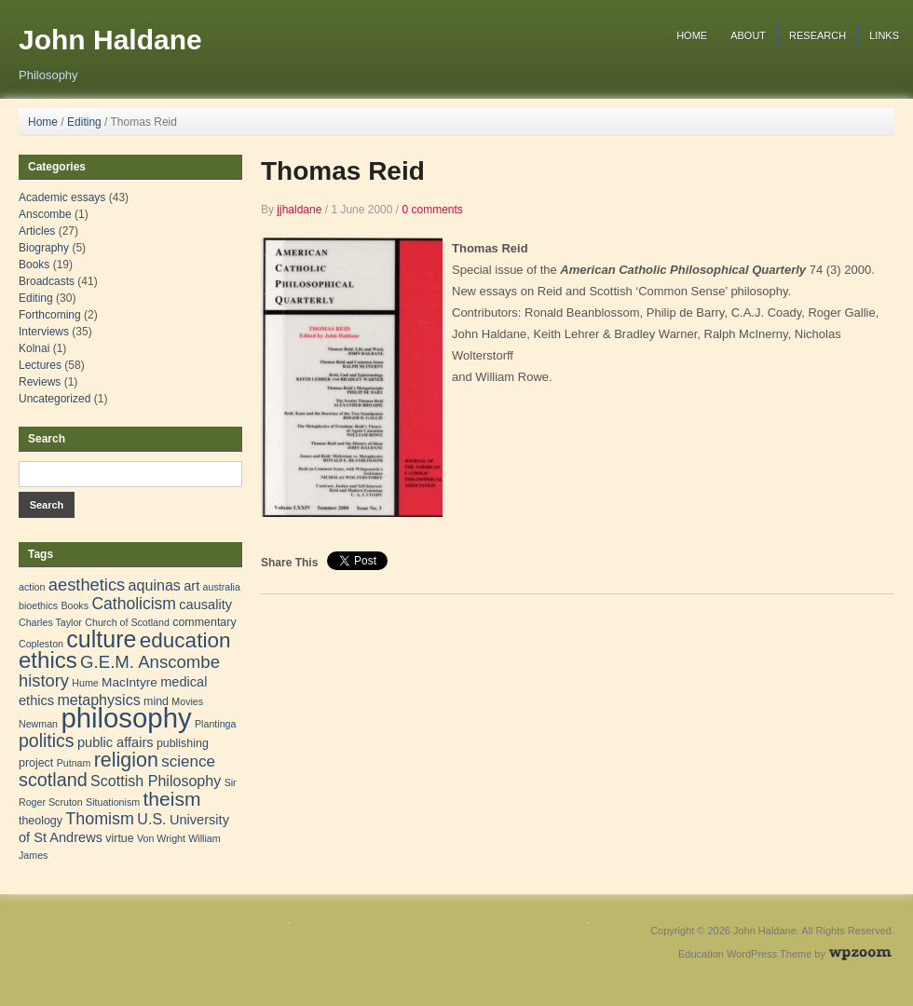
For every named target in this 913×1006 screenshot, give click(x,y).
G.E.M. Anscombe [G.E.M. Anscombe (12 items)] (150, 662)
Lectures (40, 365)
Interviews (44, 331)
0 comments (432, 209)
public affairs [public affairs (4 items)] (115, 742)
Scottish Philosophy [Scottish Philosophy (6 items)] (155, 780)
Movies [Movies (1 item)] (187, 701)
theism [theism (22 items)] (171, 798)
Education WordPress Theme (744, 953)
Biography (44, 247)
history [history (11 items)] (44, 680)
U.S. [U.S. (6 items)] (151, 818)
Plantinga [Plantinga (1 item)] (215, 723)
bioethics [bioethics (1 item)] (38, 605)
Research (817, 35)
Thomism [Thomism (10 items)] (99, 818)
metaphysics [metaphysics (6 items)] (98, 699)
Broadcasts (47, 281)
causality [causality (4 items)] (205, 604)
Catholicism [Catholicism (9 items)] (133, 603)
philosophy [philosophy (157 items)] (126, 717)
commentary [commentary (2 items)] (204, 622)
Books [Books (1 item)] (75, 605)
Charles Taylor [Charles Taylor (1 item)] (50, 622)
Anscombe (45, 214)
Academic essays (62, 197)
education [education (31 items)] (185, 640)
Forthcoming (50, 314)
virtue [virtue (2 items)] (119, 838)
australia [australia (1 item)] (221, 586)
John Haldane (110, 39)
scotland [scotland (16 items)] (53, 779)
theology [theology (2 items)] (40, 820)
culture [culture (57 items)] (101, 639)
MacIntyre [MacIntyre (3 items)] (129, 682)
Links (884, 35)
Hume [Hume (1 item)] (85, 682)
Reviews (40, 381)
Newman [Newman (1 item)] (38, 723)
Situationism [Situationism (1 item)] (113, 802)
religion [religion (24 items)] (126, 760)
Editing (84, 122)
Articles (37, 231)
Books (34, 264)
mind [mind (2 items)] (156, 701)
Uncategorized (54, 398)
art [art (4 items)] (191, 585)
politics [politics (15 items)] (47, 740)
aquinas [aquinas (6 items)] (155, 585)
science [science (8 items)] (188, 761)
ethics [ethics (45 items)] (48, 660)
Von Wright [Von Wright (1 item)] (161, 838)
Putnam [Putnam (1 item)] (74, 762)
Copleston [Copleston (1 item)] (41, 643)
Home (691, 35)
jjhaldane (299, 209)
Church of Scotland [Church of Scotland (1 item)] (127, 622)
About (748, 35)
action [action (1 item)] (32, 586)
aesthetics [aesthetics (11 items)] (86, 584)
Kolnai (34, 348)
